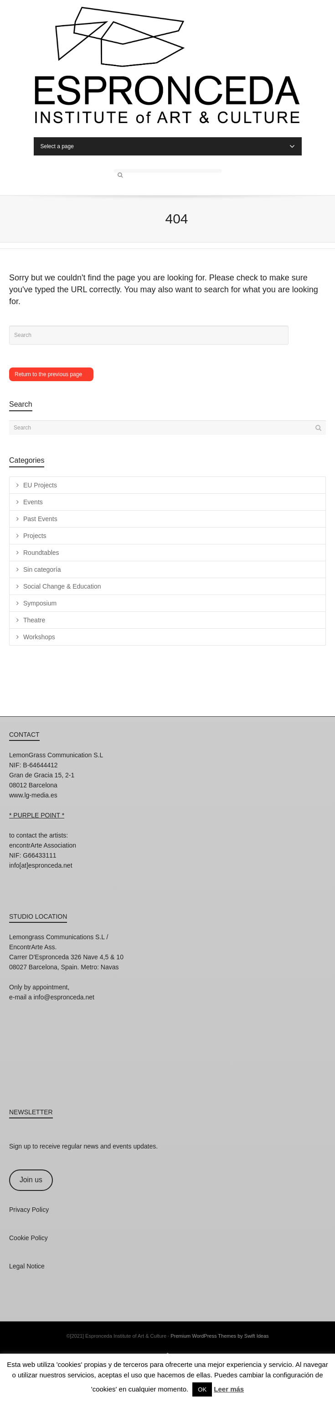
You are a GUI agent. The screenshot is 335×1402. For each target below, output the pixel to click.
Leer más (229, 1389)
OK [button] (202, 1389)
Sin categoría (42, 569)
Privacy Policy (29, 1209)
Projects (34, 535)
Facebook (36, 877)
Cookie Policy (28, 1238)
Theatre (34, 620)
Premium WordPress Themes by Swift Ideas (219, 1336)
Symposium (40, 603)
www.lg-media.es (33, 795)
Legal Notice (27, 1266)
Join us (31, 1180)
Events (33, 502)
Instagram (16, 877)
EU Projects (40, 485)
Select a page (168, 146)
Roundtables (41, 552)
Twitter (56, 877)
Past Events (40, 519)
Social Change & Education (62, 586)
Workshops (39, 637)
